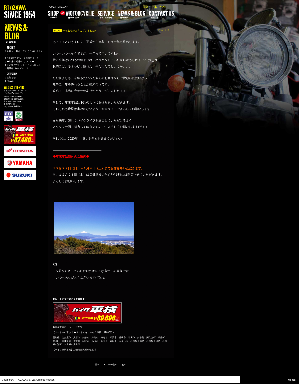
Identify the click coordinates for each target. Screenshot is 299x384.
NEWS (10, 81)
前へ (97, 364)
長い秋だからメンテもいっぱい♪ (23, 65)
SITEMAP (62, 7)
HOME (51, 7)
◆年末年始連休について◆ (20, 61)
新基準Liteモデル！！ (18, 68)
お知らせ (11, 77)
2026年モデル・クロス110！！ (23, 58)
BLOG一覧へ (110, 364)
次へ (124, 364)
